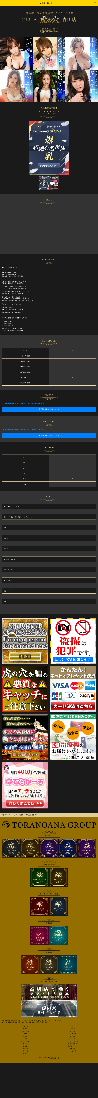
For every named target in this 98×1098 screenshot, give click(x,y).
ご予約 (25, 1038)
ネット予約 (72, 1051)
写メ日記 (25, 1051)
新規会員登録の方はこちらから (49, 409)
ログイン (72, 1038)
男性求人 (73, 1048)
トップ (72, 1026)
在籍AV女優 (25, 1031)
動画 (25, 1033)
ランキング (72, 1033)
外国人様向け (72, 1043)
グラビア (73, 1031)
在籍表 (72, 1028)
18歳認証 (25, 1026)
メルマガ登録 (25, 1041)
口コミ (25, 1053)
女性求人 (25, 1048)
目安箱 (25, 1046)
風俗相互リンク (73, 1046)
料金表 (25, 1036)
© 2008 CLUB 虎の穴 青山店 (49, 1058)
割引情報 (73, 1036)
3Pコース (25, 1043)
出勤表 (25, 1028)
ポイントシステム (72, 1041)
